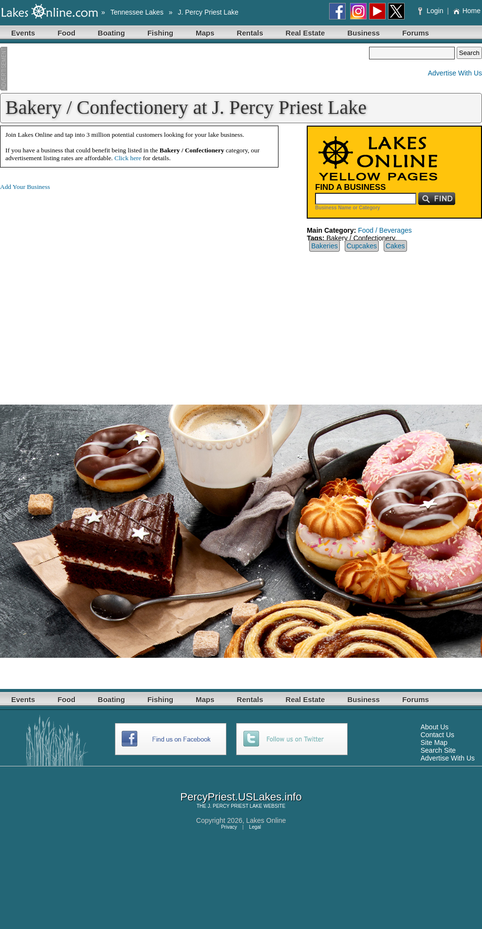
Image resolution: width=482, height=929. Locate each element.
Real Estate (305, 33)
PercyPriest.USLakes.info (240, 797)
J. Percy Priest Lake (208, 12)
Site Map (434, 742)
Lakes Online (266, 820)
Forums (415, 33)
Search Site (438, 750)
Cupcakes (362, 246)
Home (467, 11)
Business (363, 33)
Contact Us (437, 735)
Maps (205, 33)
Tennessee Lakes (137, 12)
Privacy (229, 827)
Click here (127, 158)
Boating (111, 33)
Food (66, 33)
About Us (435, 727)
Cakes (395, 246)
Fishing (160, 33)
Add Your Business (25, 186)
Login (431, 11)
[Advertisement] (184, 69)
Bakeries (324, 246)
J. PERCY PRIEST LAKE (235, 806)
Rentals (250, 33)
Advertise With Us (455, 73)
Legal (255, 827)
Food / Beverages (385, 230)
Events (23, 33)
